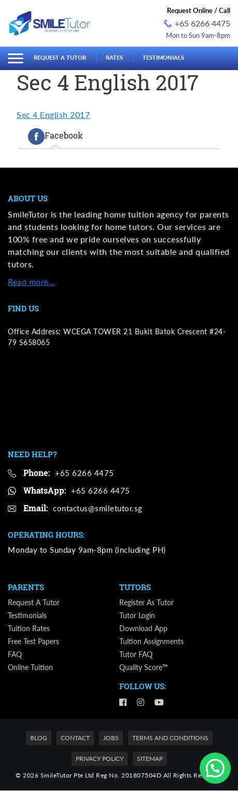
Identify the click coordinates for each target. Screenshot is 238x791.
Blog (38, 738)
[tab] (55, 136)
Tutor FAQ (135, 654)
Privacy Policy (99, 759)
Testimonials (163, 57)
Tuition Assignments (151, 641)
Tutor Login (137, 615)
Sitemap (150, 759)
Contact (75, 738)
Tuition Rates (29, 628)
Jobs (111, 738)
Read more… (31, 282)
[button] (215, 768)
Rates (114, 57)
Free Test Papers (33, 641)
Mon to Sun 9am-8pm (198, 35)
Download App (143, 628)
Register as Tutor (146, 602)
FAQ (15, 654)
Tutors (135, 587)
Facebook (55, 136)
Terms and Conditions (170, 738)
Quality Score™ (143, 667)
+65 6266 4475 (197, 23)
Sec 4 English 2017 (53, 114)
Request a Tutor (60, 57)
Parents (26, 587)
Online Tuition (30, 667)
